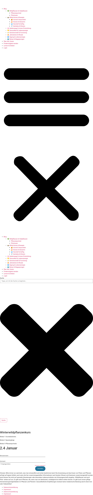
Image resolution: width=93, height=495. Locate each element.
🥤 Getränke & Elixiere (18, 26)
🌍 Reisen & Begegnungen (15, 39)
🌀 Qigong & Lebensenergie (16, 37)
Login (5, 48)
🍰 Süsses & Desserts (18, 22)
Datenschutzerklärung (11, 487)
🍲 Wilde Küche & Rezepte (15, 17)
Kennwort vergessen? (40, 465)
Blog (5, 9)
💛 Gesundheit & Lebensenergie (17, 30)
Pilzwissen (14, 15)
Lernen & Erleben (9, 46)
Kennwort (2, 461)
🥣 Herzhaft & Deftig (17, 24)
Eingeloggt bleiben (5, 464)
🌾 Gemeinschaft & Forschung (17, 33)
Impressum (7, 489)
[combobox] (46, 281)
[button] (46, 142)
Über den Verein (9, 41)
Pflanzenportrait (16, 13)
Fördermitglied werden (11, 43)
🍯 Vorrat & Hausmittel (18, 19)
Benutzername (4, 455)
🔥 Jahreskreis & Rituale (15, 35)
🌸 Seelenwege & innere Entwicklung (19, 28)
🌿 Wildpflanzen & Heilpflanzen (17, 11)
